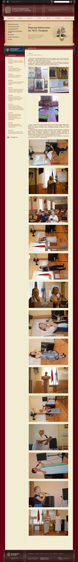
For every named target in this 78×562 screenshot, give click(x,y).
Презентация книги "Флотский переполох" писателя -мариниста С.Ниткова (16, 62)
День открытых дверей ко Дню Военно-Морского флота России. (16, 132)
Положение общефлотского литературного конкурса (14, 76)
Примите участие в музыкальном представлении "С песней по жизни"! (16, 83)
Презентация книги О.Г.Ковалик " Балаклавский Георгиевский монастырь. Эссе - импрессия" (15, 90)
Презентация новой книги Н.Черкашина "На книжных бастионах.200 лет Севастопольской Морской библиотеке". (14, 117)
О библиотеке (10, 18)
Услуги (39, 18)
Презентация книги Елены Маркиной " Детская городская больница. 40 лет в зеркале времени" (15, 98)
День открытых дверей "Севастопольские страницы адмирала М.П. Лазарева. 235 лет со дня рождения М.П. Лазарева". (16, 107)
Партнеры (58, 18)
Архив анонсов (13, 137)
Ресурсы (29, 18)
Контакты (67, 18)
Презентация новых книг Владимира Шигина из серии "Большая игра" (15, 125)
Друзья (48, 18)
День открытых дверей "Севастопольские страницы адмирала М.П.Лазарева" (15, 69)
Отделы (20, 18)
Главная (14, 1)
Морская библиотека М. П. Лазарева (21, 10)
